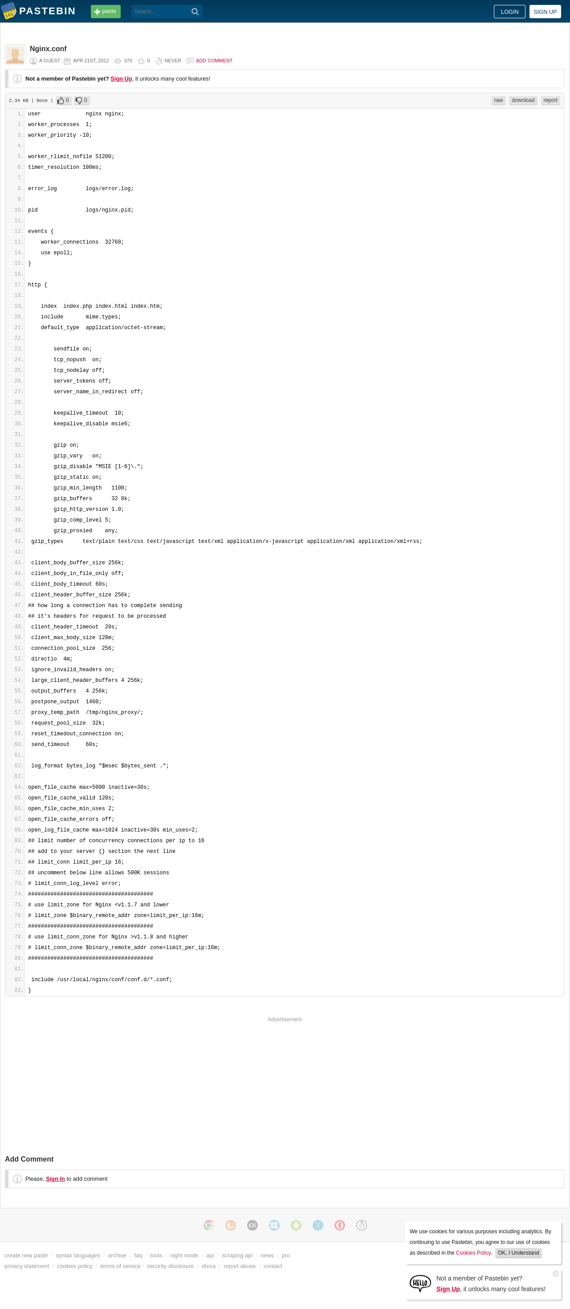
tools (156, 1255)
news (267, 1255)
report (551, 100)
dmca (209, 1266)
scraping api (237, 1255)
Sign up (545, 11)
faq (138, 1255)
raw (498, 100)
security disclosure (170, 1266)
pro (286, 1255)
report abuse (240, 1266)
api (210, 1255)
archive (117, 1255)
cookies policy (75, 1266)
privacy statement (26, 1266)
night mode (184, 1255)
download (523, 100)
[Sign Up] (420, 1283)
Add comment (214, 60)
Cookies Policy (473, 1253)
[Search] (195, 11)
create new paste (26, 1255)
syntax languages (78, 1255)
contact (273, 1266)
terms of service (121, 1266)
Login (510, 11)
